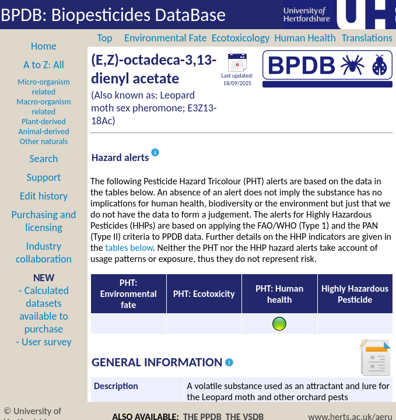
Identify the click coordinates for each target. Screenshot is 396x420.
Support (44, 177)
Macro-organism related (43, 107)
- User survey (43, 341)
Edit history (44, 196)
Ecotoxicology (241, 38)
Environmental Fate (165, 38)
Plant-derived (44, 122)
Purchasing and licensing (43, 221)
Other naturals (44, 141)
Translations (367, 38)
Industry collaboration (44, 252)
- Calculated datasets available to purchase (44, 309)
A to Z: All (43, 64)
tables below (129, 247)
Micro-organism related (43, 87)
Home (44, 46)
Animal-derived (44, 131)
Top (105, 38)
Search (44, 158)
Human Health (305, 38)
